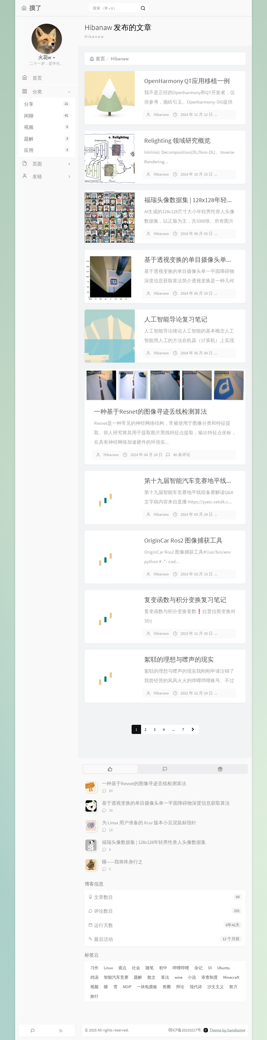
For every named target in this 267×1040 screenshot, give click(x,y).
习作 (94, 968)
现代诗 (196, 986)
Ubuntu (223, 968)
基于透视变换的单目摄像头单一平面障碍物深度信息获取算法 (166, 803)
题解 (46, 139)
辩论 (180, 986)
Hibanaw (161, 114)
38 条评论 (231, 293)
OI (210, 968)
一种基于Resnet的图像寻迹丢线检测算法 (150, 411)
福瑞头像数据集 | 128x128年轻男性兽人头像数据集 (154, 842)
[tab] (110, 769)
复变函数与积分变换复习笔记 (185, 600)
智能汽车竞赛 (116, 977)
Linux (108, 968)
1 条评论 (231, 174)
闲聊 (46, 116)
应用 (46, 150)
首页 (97, 59)
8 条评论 (231, 233)
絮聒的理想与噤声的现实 (179, 659)
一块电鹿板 (147, 986)
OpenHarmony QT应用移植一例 (187, 81)
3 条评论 (231, 693)
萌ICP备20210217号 (184, 1030)
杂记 (198, 968)
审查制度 (209, 977)
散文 (151, 977)
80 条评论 (181, 454)
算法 (165, 977)
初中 (163, 968)
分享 (46, 104)
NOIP (127, 986)
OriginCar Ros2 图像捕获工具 (183, 540)
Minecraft (231, 977)
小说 (192, 977)
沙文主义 (215, 986)
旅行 (94, 996)
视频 (46, 127)
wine (178, 977)
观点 (122, 968)
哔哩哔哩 (181, 968)
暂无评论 (231, 114)
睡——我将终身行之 (122, 862)
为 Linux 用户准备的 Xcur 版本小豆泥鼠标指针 (149, 823)
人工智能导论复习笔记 (175, 319)
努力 (233, 986)
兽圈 (167, 986)
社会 (136, 968)
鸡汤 (94, 977)
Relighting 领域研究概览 (177, 140)
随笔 (149, 968)
